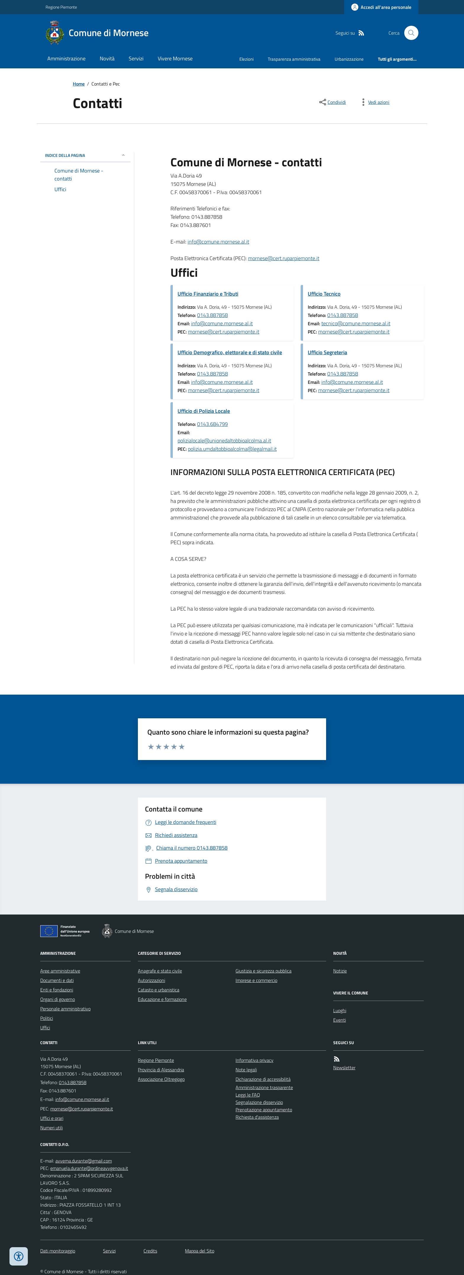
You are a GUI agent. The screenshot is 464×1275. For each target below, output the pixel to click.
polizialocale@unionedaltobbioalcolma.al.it (224, 441)
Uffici (45, 1027)
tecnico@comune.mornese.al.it (355, 323)
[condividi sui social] (332, 102)
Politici (46, 1018)
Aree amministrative (60, 970)
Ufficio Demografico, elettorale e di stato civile (230, 352)
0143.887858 (212, 315)
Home (79, 83)
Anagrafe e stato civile (160, 970)
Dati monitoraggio (57, 1250)
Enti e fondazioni (56, 989)
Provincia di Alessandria (161, 1069)
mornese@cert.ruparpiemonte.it (283, 258)
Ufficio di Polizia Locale (204, 411)
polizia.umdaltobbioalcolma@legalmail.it (232, 449)
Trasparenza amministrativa (294, 59)
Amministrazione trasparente (264, 1087)
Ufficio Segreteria (327, 352)
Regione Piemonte (61, 7)
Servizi (136, 58)
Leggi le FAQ (248, 1094)
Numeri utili (51, 1127)
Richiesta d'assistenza (257, 1117)
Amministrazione (66, 58)
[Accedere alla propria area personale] (381, 7)
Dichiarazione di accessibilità (263, 1079)
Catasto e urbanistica (158, 989)
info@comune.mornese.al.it (218, 242)
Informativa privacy (254, 1060)
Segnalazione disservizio (259, 1102)
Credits (150, 1250)
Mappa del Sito (199, 1250)
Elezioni (246, 59)
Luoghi (339, 1010)
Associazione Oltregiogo (161, 1079)
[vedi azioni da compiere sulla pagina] (374, 102)
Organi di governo (57, 999)
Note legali (246, 1069)
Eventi (339, 1019)
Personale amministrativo (65, 1008)
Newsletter (344, 1067)
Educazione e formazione (162, 999)
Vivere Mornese (175, 58)
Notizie (340, 970)
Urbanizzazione (349, 59)
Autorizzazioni (151, 980)
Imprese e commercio (256, 980)
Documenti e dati (57, 980)
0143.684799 (212, 424)
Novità (107, 58)
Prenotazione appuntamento (264, 1109)
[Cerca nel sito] (408, 33)
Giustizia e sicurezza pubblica (263, 970)
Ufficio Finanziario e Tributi (208, 294)
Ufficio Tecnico (324, 294)
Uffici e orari (51, 1118)
